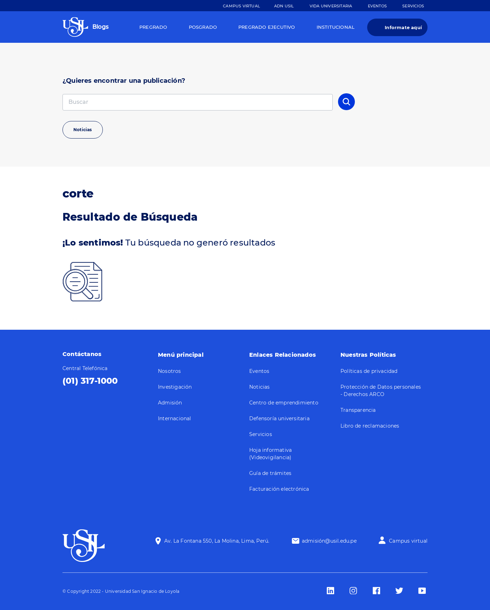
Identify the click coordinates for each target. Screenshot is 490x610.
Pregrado (153, 27)
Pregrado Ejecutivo (266, 27)
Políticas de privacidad (369, 371)
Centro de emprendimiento (283, 403)
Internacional (174, 418)
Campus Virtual (241, 6)
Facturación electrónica (279, 489)
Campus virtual (408, 541)
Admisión (170, 403)
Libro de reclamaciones (369, 426)
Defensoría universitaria (279, 418)
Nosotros (169, 371)
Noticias (82, 129)
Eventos (377, 6)
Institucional (336, 27)
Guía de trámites (270, 473)
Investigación (175, 387)
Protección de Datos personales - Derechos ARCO (380, 390)
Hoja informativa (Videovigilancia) (270, 454)
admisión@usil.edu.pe (329, 541)
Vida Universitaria (331, 6)
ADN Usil (284, 6)
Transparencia (358, 410)
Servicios (413, 6)
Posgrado (203, 27)
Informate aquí (403, 27)
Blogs (100, 27)
